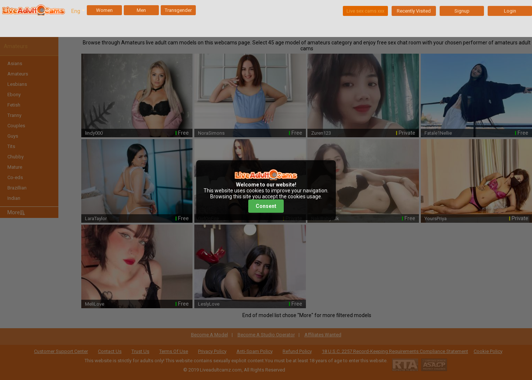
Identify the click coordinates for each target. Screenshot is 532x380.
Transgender (178, 10)
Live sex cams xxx (365, 11)
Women (104, 10)
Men (141, 10)
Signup (462, 11)
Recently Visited (414, 11)
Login (510, 11)
